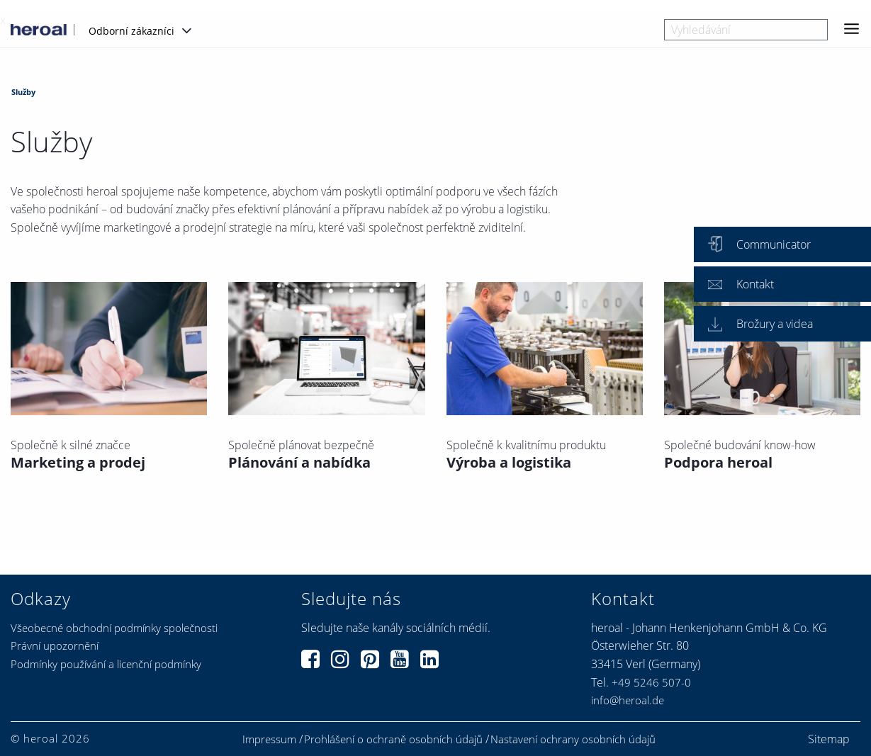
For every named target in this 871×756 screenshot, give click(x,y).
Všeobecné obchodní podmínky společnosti (114, 628)
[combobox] (746, 29)
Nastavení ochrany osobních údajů (573, 739)
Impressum (269, 739)
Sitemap (829, 739)
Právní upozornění (55, 645)
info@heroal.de (627, 700)
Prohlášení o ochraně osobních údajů (393, 739)
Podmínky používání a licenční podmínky (106, 664)
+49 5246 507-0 (651, 682)
